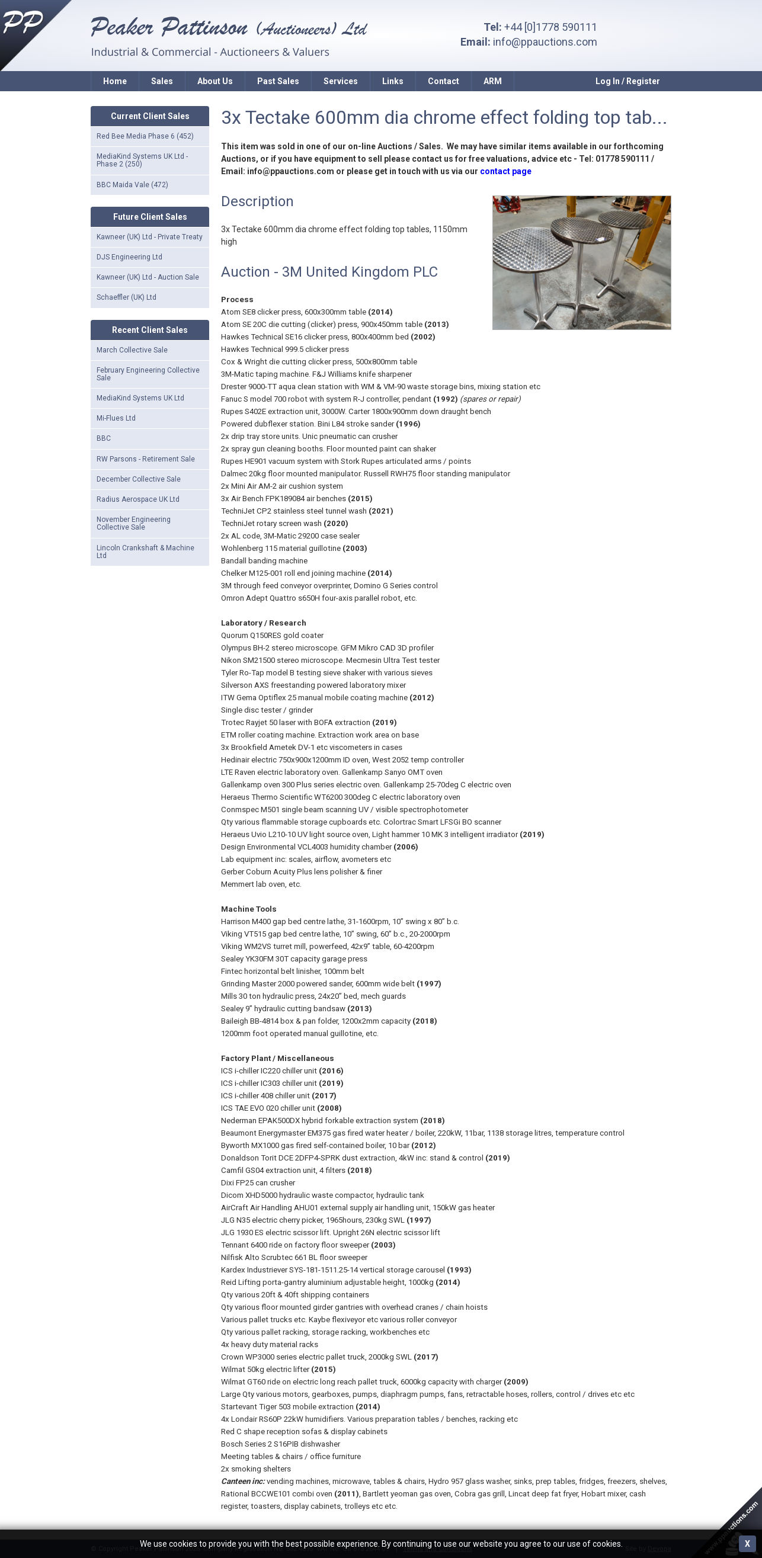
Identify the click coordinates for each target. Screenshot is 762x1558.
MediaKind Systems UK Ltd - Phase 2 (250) (142, 160)
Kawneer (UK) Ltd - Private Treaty (150, 237)
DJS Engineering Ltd (129, 257)
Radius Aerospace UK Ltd (138, 499)
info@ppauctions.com (545, 42)
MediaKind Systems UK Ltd (140, 398)
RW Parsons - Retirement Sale (146, 459)
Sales (162, 81)
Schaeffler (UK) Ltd (126, 297)
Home (115, 81)
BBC (104, 438)
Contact (443, 81)
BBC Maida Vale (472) (132, 185)
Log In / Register (627, 81)
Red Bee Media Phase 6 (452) (145, 136)
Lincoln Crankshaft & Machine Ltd (145, 552)
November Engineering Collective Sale (134, 523)
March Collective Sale (132, 350)
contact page (506, 171)
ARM (493, 81)
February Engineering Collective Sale (148, 374)
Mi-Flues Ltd (116, 418)
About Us (215, 81)
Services (341, 81)
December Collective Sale (139, 479)
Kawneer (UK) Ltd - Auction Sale (148, 277)
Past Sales (278, 81)
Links (393, 81)
